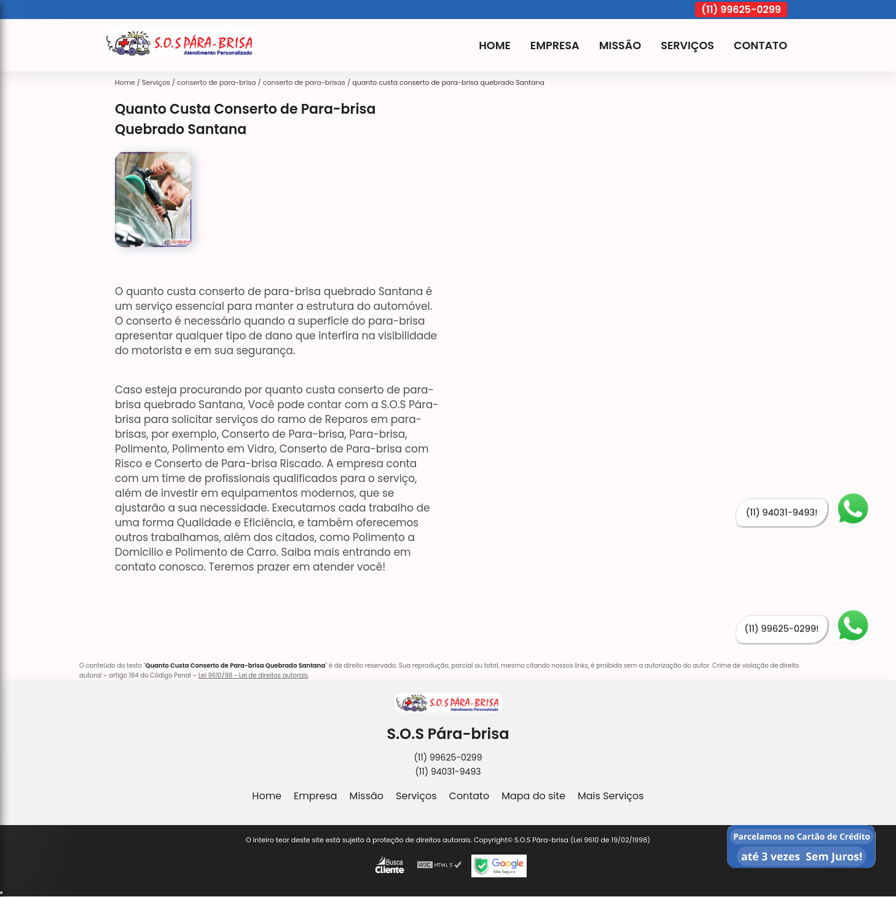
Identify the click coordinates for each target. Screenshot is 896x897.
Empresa (555, 45)
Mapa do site (533, 796)
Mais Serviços (611, 796)
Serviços (687, 45)
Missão (620, 45)
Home (495, 45)
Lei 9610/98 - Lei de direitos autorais (253, 675)
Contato (760, 45)
